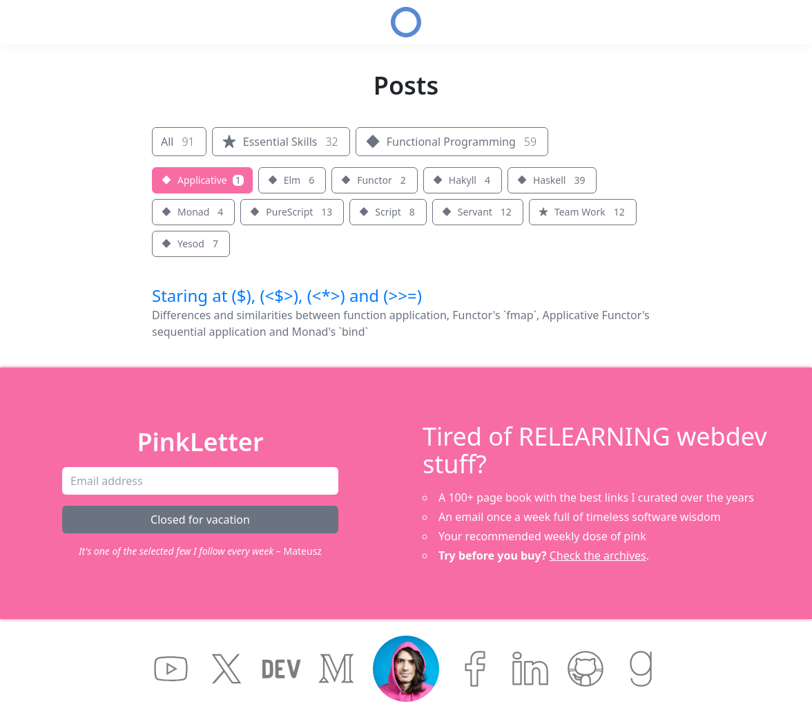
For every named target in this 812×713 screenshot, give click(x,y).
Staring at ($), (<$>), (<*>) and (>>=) (287, 295)
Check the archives (598, 555)
